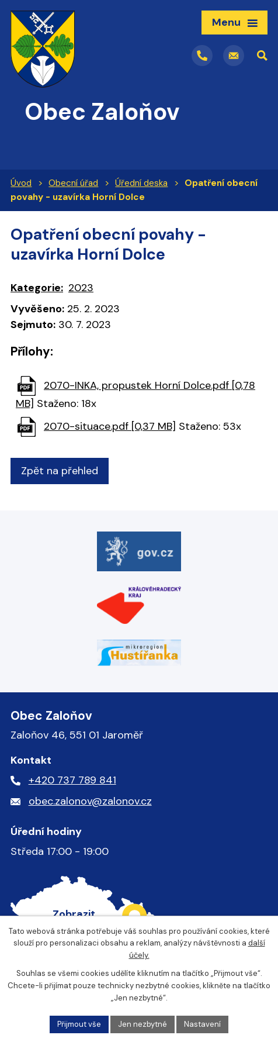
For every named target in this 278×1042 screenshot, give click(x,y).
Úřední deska (141, 183)
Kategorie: (37, 288)
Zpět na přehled (59, 471)
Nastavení (202, 1024)
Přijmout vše (79, 1024)
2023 (80, 288)
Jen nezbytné (142, 1024)
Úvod (21, 183)
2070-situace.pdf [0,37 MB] (110, 426)
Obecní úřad (73, 183)
